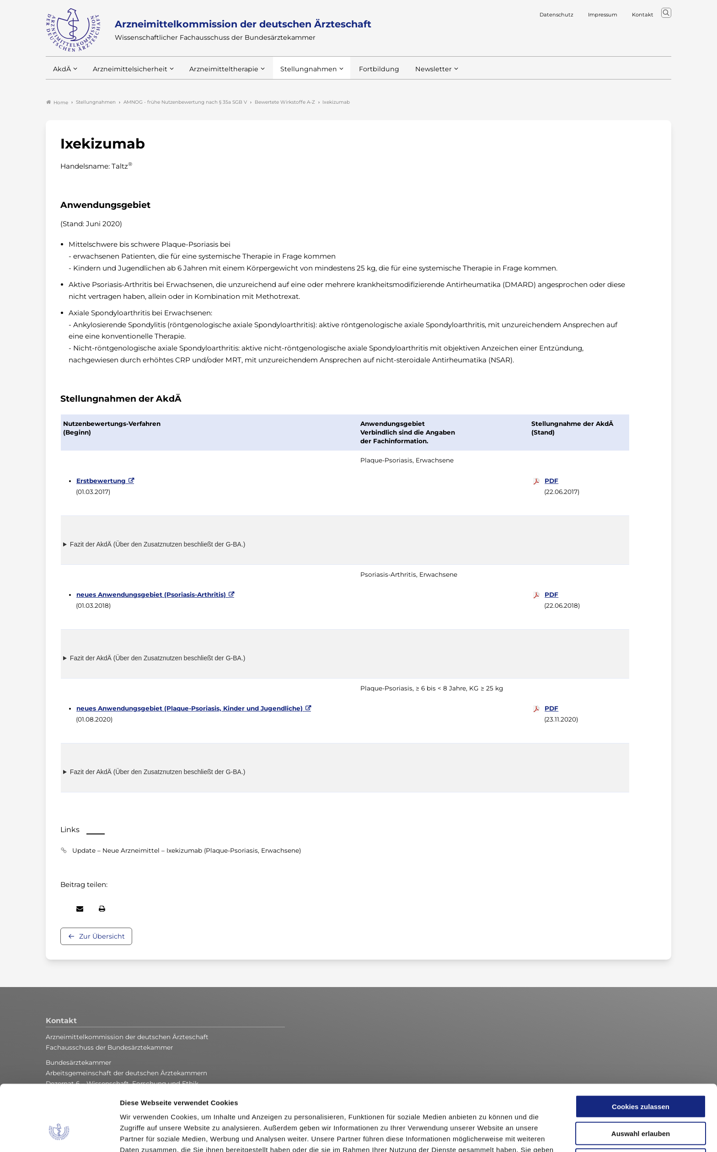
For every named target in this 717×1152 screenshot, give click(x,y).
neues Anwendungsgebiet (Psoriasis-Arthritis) (151, 594)
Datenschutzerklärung (415, 1104)
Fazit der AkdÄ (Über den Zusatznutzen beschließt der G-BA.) (158, 544)
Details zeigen (487, 1134)
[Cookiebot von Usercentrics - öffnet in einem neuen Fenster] (59, 1134)
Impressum (480, 1104)
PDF (551, 480)
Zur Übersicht (102, 936)
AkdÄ (61, 72)
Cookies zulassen (640, 1050)
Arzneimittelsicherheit (127, 72)
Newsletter (415, 72)
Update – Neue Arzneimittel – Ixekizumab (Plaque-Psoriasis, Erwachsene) (186, 850)
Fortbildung (363, 72)
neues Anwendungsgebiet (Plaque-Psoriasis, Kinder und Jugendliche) (189, 708)
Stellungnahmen (296, 72)
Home (57, 102)
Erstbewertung (101, 480)
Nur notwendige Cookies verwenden (640, 1107)
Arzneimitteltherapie (216, 72)
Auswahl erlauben (640, 1077)
